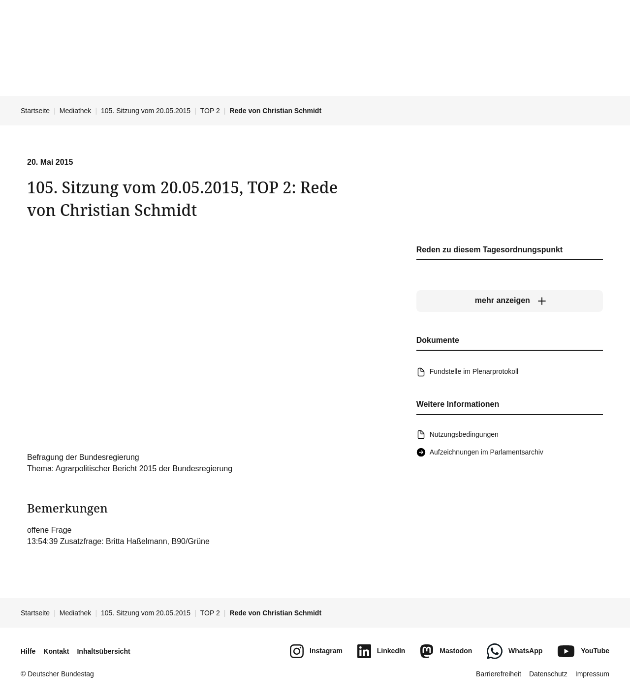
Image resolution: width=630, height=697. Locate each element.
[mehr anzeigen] (509, 301)
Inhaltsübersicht (103, 651)
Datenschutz (548, 674)
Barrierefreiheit (498, 674)
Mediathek (76, 111)
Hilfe (28, 651)
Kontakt (56, 651)
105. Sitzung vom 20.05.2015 (145, 111)
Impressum (592, 674)
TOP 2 (210, 111)
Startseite (35, 111)
